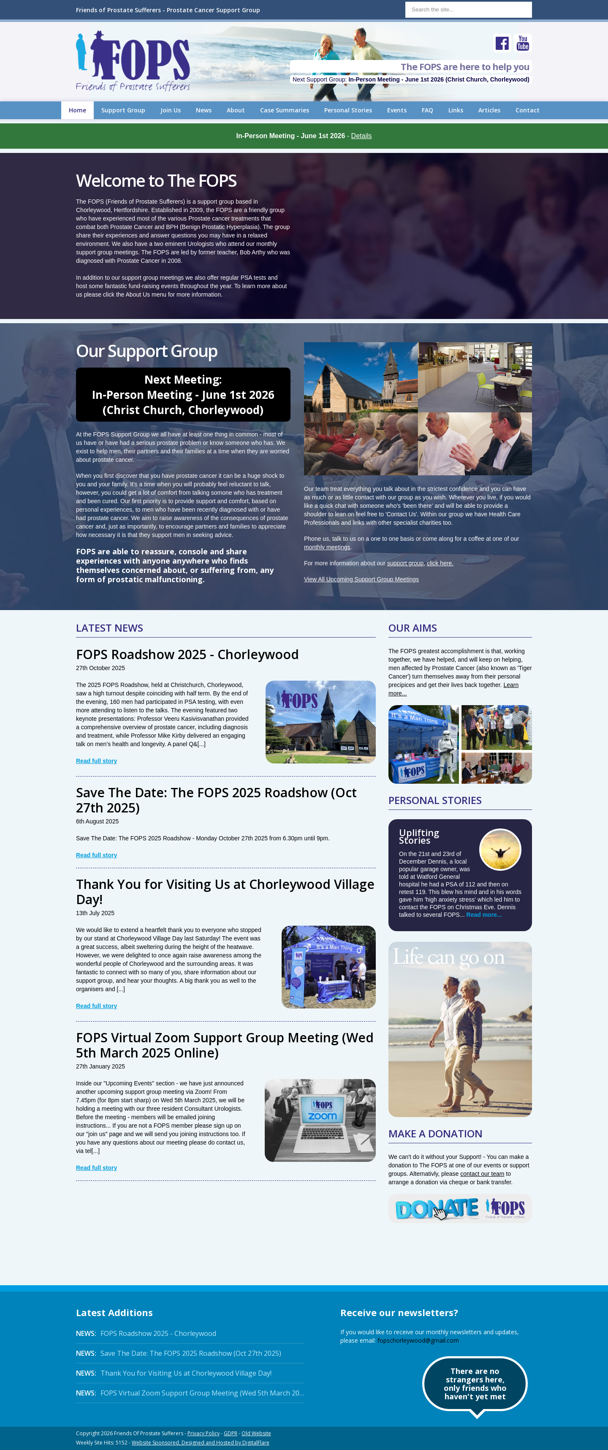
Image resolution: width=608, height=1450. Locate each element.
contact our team (482, 1173)
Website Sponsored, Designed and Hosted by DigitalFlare (200, 1442)
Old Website (256, 1433)
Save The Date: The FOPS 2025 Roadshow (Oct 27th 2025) (216, 800)
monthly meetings (327, 547)
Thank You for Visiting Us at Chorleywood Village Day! (225, 891)
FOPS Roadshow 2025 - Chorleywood (187, 654)
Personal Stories (348, 110)
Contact (528, 110)
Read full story (96, 761)
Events (397, 110)
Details (361, 135)
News (204, 110)
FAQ (427, 110)
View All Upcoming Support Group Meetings (361, 579)
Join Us (170, 110)
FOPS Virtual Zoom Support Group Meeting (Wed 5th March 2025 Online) (225, 1045)
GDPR (230, 1433)
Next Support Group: (411, 79)
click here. (440, 563)
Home (77, 110)
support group (405, 563)
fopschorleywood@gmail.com (418, 1340)
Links (455, 110)
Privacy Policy (203, 1433)
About (236, 110)
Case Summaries (284, 110)
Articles (489, 110)
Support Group (123, 110)
